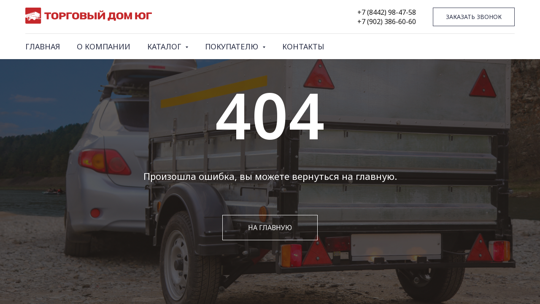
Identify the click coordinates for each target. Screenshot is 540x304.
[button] (474, 17)
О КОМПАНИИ (103, 46)
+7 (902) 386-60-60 (386, 21)
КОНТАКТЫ (303, 46)
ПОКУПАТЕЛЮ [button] (232, 46)
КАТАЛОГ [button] (165, 46)
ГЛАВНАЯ (42, 46)
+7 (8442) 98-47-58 (386, 12)
